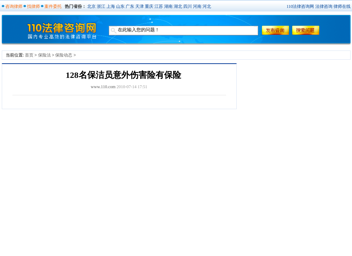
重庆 (149, 6)
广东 (130, 6)
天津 (139, 6)
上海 (110, 6)
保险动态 (63, 55)
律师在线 (342, 6)
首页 (29, 55)
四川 (187, 6)
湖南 (168, 6)
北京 (91, 6)
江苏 (158, 6)
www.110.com (103, 86)
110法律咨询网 (300, 6)
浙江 (101, 6)
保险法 (44, 55)
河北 (207, 6)
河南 (197, 6)
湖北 (178, 6)
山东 (120, 6)
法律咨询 (323, 6)
